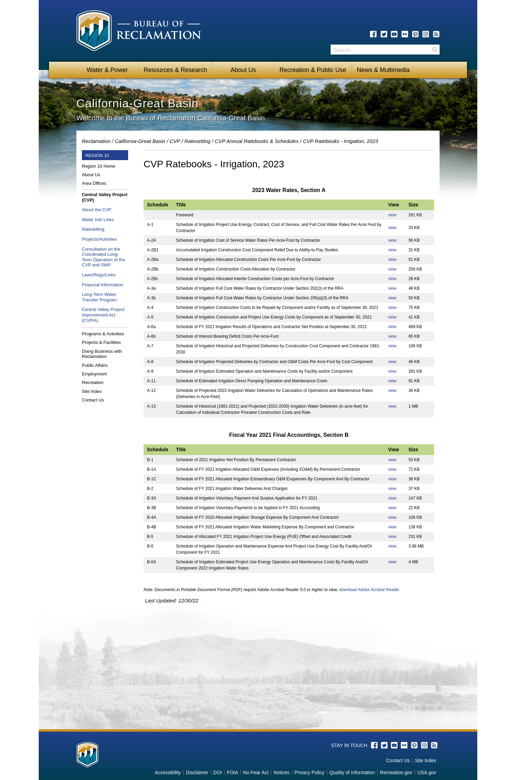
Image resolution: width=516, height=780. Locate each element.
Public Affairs (95, 365)
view (392, 215)
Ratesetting (197, 141)
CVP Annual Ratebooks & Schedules (257, 141)
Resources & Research (175, 70)
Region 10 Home (98, 166)
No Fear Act (256, 772)
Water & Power (107, 70)
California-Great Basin (140, 141)
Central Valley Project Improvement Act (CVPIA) (103, 315)
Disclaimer (197, 772)
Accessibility (168, 772)
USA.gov (426, 772)
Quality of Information (352, 772)
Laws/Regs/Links (98, 274)
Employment (94, 373)
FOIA (232, 772)
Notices (281, 772)
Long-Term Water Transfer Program (99, 297)
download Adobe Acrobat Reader (369, 589)
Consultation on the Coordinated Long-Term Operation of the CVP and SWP (103, 257)
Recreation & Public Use (312, 70)
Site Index (92, 391)
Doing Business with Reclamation (102, 354)
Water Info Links (98, 219)
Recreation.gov (396, 772)
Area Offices (94, 183)
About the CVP (96, 209)
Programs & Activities (103, 333)
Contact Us (93, 400)
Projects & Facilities (101, 342)
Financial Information (102, 284)
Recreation (92, 382)
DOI (217, 772)
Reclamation (96, 141)
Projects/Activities (99, 239)
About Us (243, 70)
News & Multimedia (383, 70)
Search (434, 50)
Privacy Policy (309, 772)
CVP (175, 141)
